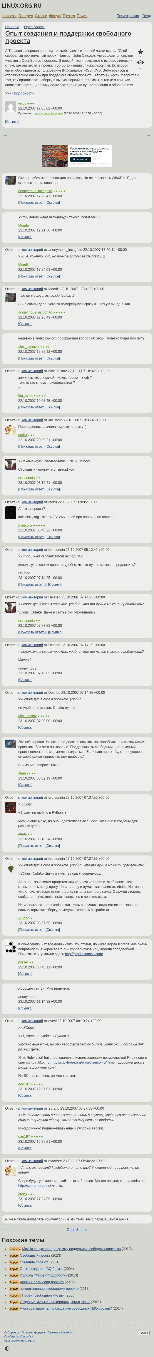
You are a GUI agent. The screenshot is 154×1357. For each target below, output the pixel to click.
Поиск (82, 16)
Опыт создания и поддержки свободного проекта (68, 37)
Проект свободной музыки (43, 1295)
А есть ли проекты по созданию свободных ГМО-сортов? (66, 1308)
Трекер (69, 16)
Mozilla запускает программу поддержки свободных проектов (71, 1249)
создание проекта (34, 1262)
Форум (55, 16)
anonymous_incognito (49, 113)
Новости (9, 16)
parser (23, 962)
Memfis (24, 225)
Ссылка (12, 121)
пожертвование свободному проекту (49, 1288)
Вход (146, 16)
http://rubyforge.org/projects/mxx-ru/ (79, 1062)
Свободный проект (35, 1255)
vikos (22, 103)
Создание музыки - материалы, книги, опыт (55, 1302)
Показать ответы (32, 584)
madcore (25, 525)
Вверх (144, 1333)
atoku (22, 435)
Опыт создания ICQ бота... (41, 1269)
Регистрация (128, 16)
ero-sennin (26, 478)
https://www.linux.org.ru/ (19, 1340)
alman (23, 773)
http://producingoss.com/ (84, 954)
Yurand (23, 918)
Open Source (34, 27)
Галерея (25, 16)
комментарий (32, 250)
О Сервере (11, 1332)
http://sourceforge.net (34, 1185)
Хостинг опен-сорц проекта (42, 1282)
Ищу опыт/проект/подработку (43, 1275)
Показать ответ (31, 202)
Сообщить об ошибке (18, 1336)
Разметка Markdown (60, 1332)
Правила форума (33, 1332)
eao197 (24, 1084)
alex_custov (27, 347)
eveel (22, 834)
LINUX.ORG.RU (22, 5)
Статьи (41, 16)
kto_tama (25, 396)
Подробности (22, 93)
